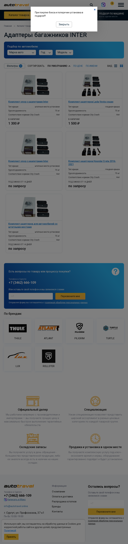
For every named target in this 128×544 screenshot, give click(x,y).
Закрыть (64, 24)
